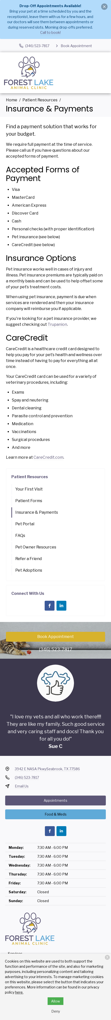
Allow (55, 1001)
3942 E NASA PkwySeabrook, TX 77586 (47, 769)
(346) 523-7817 (55, 649)
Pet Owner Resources (35, 547)
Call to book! (50, 32)
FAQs (20, 535)
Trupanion (57, 324)
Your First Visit (29, 489)
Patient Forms (28, 500)
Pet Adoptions (28, 570)
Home (11, 100)
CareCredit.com (48, 457)
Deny (55, 1011)
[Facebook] (50, 606)
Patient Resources (39, 100)
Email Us (22, 786)
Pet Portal (24, 524)
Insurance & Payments (36, 512)
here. (19, 992)
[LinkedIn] (61, 606)
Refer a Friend (28, 558)
